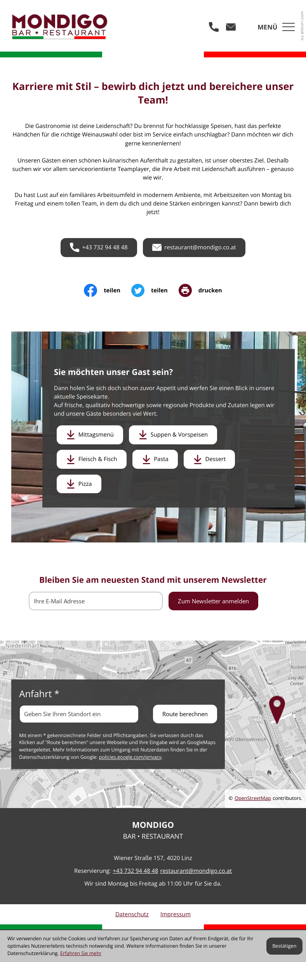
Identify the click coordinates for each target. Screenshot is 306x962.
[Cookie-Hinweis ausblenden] (284, 946)
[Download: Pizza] (79, 484)
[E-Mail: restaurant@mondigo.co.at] (231, 26)
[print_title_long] (200, 290)
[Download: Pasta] (155, 459)
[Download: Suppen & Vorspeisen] (173, 434)
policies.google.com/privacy (130, 757)
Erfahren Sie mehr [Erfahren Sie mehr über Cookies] (80, 953)
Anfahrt (39, 693)
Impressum (175, 914)
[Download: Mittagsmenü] (90, 434)
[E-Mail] (96, 601)
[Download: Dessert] (209, 459)
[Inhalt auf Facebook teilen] (107, 290)
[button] (214, 26)
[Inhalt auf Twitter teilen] (155, 290)
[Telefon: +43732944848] (135, 871)
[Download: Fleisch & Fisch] (92, 459)
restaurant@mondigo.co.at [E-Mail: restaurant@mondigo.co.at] (196, 871)
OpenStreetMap (253, 798)
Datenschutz (132, 914)
